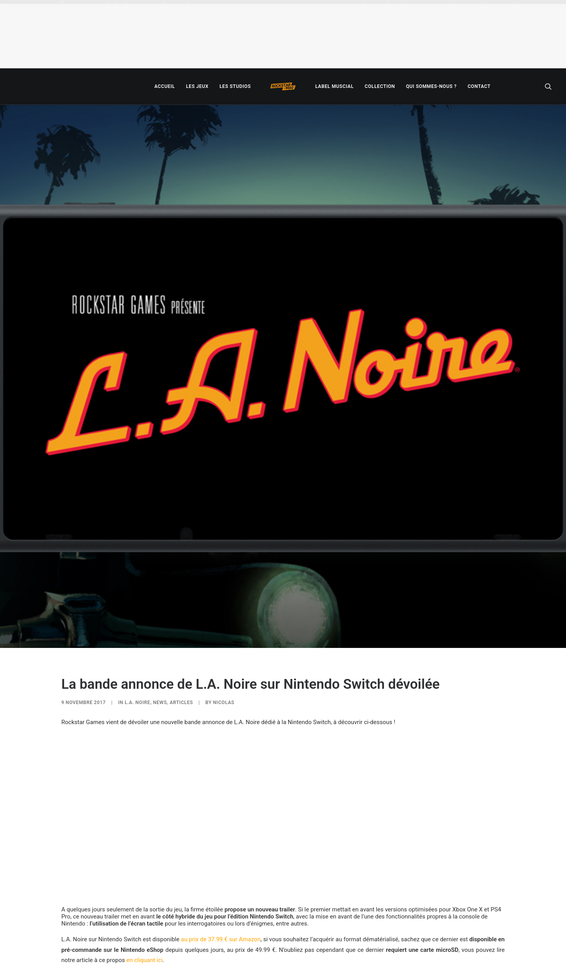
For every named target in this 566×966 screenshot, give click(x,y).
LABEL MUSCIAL (334, 86)
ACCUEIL (164, 86)
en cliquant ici (144, 960)
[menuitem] (164, 86)
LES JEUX (197, 86)
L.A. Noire (137, 702)
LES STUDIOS (235, 86)
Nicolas (223, 702)
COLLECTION (380, 86)
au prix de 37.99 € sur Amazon (221, 939)
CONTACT (479, 86)
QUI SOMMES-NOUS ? (431, 86)
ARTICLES (181, 702)
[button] (548, 86)
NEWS (160, 702)
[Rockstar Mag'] (283, 86)
